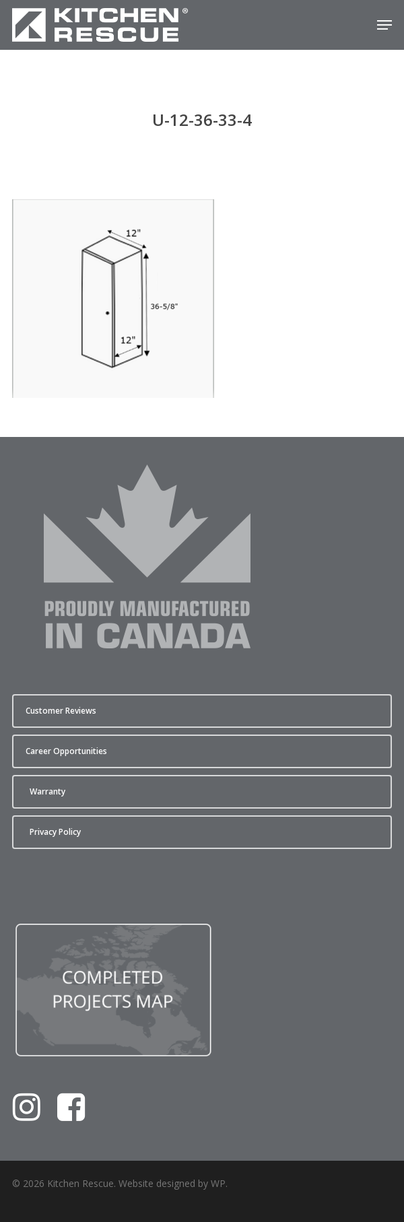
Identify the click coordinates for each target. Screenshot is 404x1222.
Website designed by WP (172, 1183)
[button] (384, 25)
